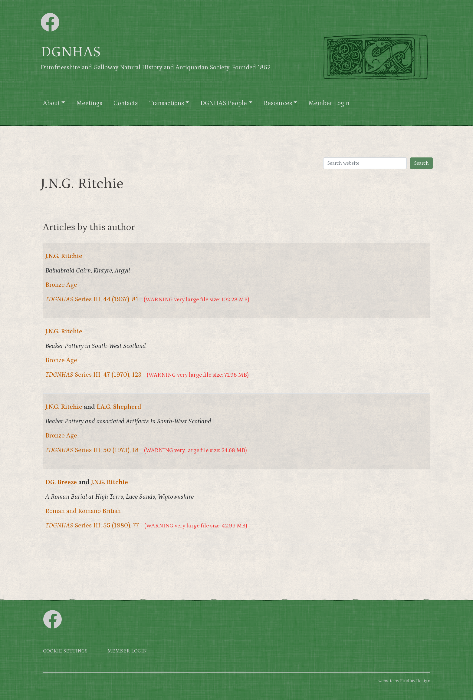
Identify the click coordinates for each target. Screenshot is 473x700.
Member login (127, 651)
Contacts (125, 103)
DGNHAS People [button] (223, 103)
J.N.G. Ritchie (63, 256)
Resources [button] (278, 103)
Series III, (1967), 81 (91, 299)
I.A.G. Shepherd (119, 407)
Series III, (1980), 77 (92, 525)
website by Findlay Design (404, 680)
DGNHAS (71, 52)
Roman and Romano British (83, 511)
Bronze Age (61, 285)
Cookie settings (65, 651)
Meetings (89, 103)
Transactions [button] (166, 103)
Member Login (329, 103)
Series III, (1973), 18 (92, 450)
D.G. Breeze (61, 482)
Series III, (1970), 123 (93, 374)
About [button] (51, 103)
